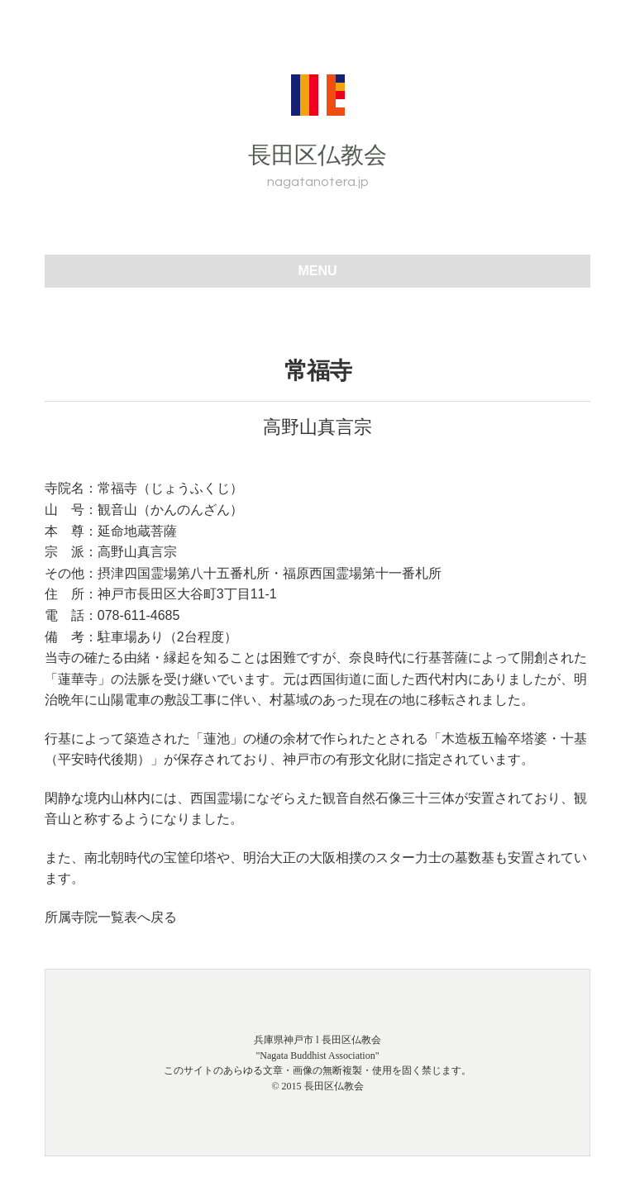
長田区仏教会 (317, 155)
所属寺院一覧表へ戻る (111, 917)
